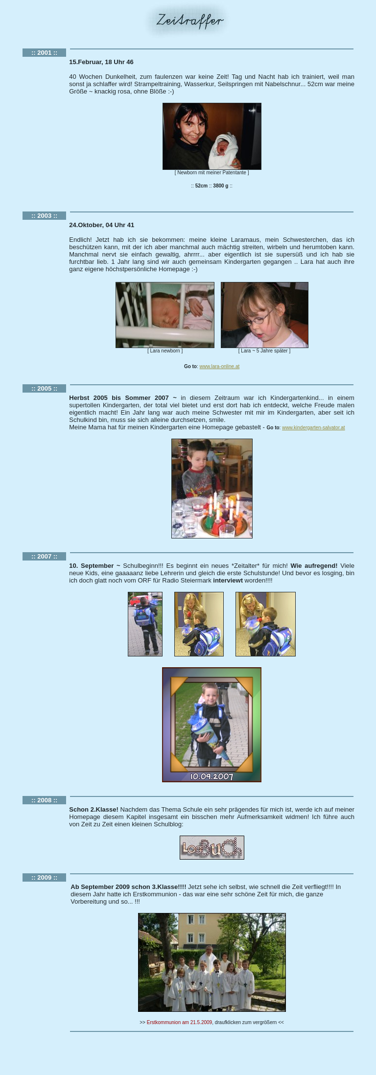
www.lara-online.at (220, 366)
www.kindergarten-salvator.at (313, 427)
